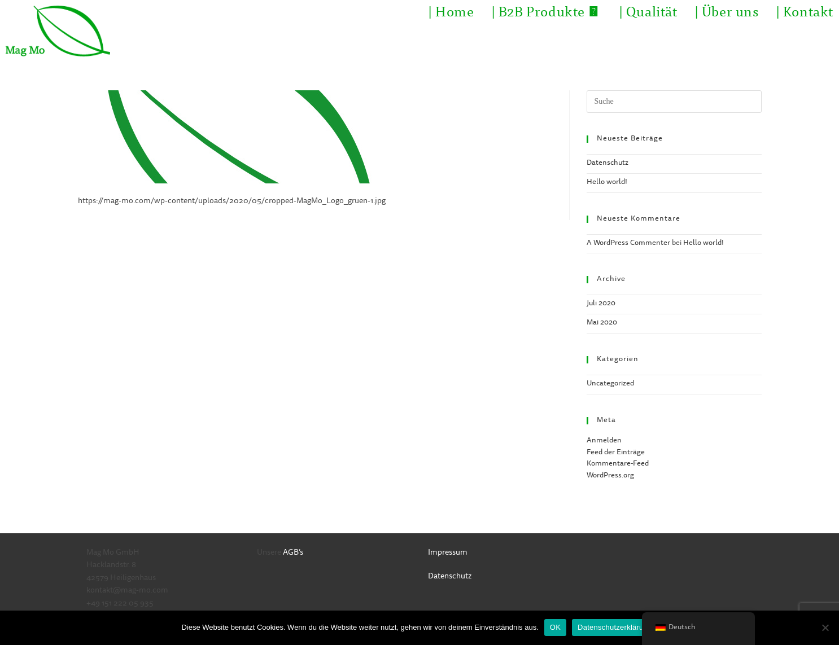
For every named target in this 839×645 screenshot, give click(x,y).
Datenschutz (607, 163)
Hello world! (607, 182)
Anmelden (604, 441)
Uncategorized (610, 384)
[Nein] (825, 627)
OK (555, 627)
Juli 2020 (601, 304)
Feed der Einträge (616, 453)
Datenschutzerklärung (615, 627)
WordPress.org (610, 476)
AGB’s (293, 553)
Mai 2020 (602, 323)
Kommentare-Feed (618, 464)
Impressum (447, 553)
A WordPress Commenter (628, 243)
